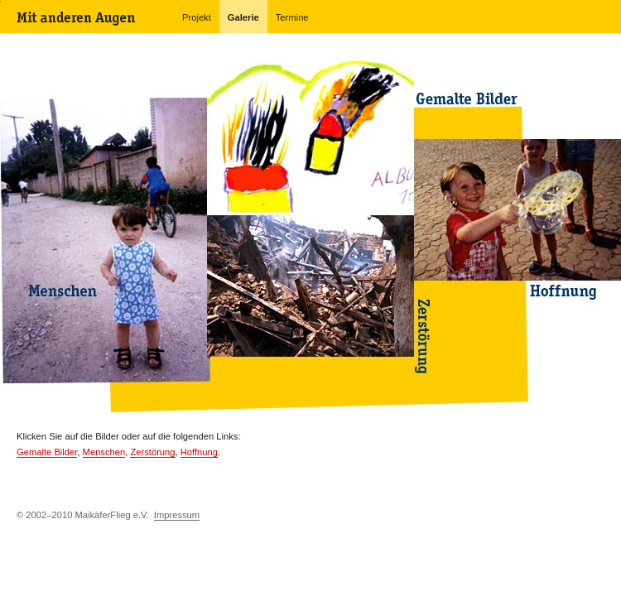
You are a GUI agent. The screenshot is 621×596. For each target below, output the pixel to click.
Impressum (177, 515)
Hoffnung (199, 452)
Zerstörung (152, 452)
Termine (292, 17)
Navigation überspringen (0, 1)
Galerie (243, 17)
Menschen (104, 452)
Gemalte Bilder (47, 452)
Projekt (196, 17)
